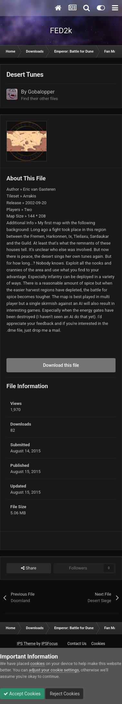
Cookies (98, 643)
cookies (37, 663)
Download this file (61, 365)
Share (28, 568)
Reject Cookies (64, 693)
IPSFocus (49, 643)
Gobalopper (41, 92)
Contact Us (76, 643)
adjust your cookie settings (54, 670)
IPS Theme (26, 643)
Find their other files (39, 98)
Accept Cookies (22, 693)
